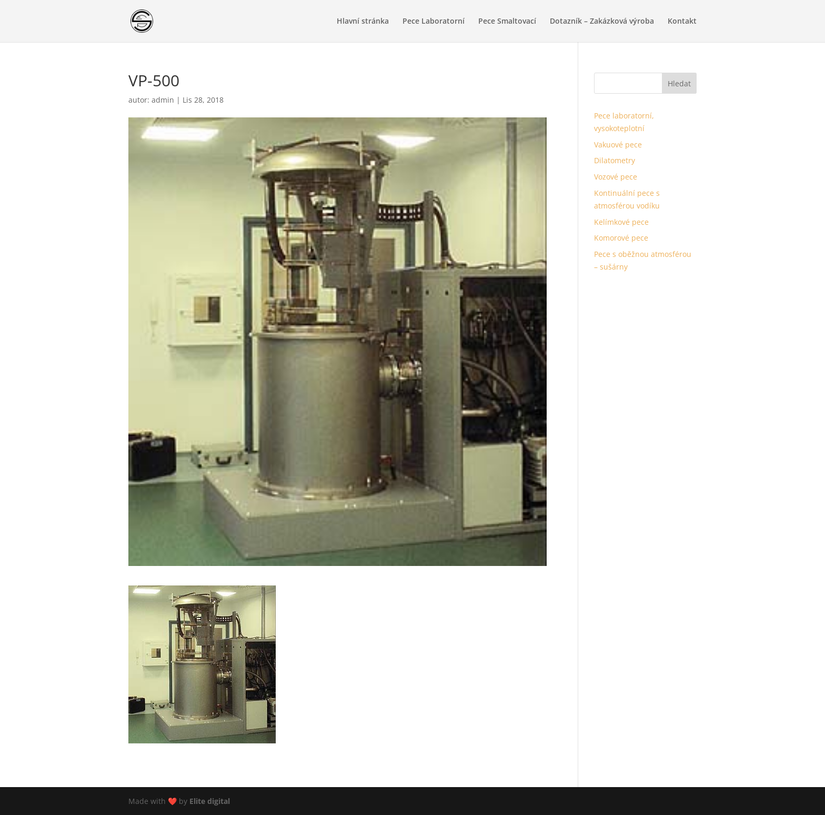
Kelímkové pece (621, 222)
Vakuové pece (618, 145)
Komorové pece (621, 238)
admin (163, 100)
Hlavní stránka (363, 21)
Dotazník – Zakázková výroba (602, 21)
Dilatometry (614, 160)
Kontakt (682, 21)
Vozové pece (615, 177)
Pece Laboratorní (434, 21)
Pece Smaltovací (507, 21)
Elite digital (209, 801)
